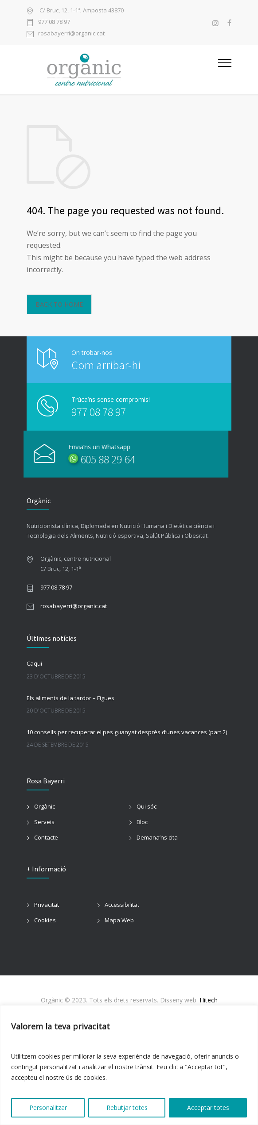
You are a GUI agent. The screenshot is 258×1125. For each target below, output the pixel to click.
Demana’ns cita (157, 837)
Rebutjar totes (127, 1107)
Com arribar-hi (106, 365)
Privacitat (46, 905)
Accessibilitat (122, 905)
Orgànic (44, 806)
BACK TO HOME (59, 304)
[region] (129, 1065)
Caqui (34, 663)
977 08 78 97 (54, 22)
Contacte (46, 837)
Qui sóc (146, 806)
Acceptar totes (208, 1107)
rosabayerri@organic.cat (71, 34)
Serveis (44, 822)
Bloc (142, 822)
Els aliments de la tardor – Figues (70, 698)
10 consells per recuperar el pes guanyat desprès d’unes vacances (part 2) (127, 732)
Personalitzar (48, 1107)
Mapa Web (119, 920)
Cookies (45, 920)
